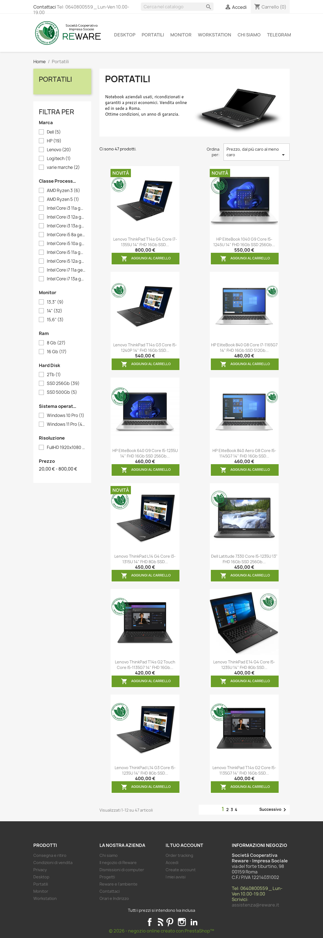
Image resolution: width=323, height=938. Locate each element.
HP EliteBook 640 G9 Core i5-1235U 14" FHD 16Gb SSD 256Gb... (145, 453)
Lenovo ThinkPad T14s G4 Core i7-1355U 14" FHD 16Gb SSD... (145, 242)
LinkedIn (194, 922)
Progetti (107, 876)
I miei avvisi (175, 876)
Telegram (279, 35)
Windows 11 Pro (66, 424)
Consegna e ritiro (49, 855)
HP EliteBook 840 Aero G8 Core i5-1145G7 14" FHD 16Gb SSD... (244, 453)
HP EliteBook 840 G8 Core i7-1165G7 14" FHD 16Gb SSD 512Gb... (244, 347)
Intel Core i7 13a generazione (66, 279)
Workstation (214, 35)
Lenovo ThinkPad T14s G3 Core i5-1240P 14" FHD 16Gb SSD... (145, 347)
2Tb (54, 375)
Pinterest (169, 922)
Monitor (181, 35)
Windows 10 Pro (65, 415)
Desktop (124, 35)
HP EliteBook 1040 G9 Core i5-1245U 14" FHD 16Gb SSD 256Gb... (244, 242)
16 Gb (57, 352)
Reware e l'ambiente (118, 884)
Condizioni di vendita (52, 862)
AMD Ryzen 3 (63, 190)
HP (54, 141)
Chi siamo (249, 35)
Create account (181, 869)
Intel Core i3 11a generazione (66, 208)
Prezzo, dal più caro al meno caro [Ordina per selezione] (257, 152)
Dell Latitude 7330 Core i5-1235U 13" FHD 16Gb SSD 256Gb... (244, 559)
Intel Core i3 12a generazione (66, 217)
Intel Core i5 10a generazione (66, 243)
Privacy (40, 869)
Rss (159, 922)
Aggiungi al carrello (146, 258)
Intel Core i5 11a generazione (66, 252)
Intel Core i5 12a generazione (66, 261)
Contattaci (44, 7)
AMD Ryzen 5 (63, 199)
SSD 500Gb (62, 392)
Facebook (149, 922)
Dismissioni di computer (121, 869)
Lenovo (59, 150)
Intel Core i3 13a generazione (66, 226)
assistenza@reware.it (255, 905)
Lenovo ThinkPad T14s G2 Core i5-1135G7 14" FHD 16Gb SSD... (244, 770)
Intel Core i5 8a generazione (66, 235)
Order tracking (179, 855)
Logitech (59, 158)
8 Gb (56, 343)
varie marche (63, 167)
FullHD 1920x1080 (66, 447)
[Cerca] (177, 6)
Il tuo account (184, 845)
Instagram (181, 922)
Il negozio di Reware (118, 862)
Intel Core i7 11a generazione (66, 270)
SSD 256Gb (63, 383)
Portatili (153, 35)
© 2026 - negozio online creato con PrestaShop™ (161, 931)
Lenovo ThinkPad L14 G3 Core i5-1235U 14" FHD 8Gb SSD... (145, 770)
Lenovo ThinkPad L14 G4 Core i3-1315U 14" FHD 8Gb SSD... (145, 559)
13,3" (55, 302)
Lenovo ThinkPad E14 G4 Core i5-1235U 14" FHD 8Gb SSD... (244, 664)
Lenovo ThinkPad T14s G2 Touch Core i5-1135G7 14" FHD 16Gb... (145, 664)
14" (54, 311)
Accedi (172, 862)
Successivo (273, 809)
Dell (54, 132)
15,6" (55, 320)
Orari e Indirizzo (114, 898)
